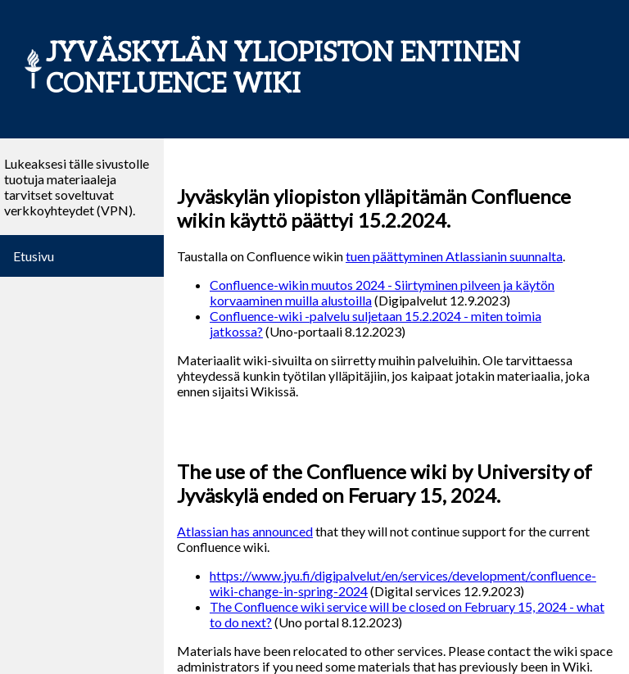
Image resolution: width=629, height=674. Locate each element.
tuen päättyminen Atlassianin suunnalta (454, 256)
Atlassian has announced (245, 531)
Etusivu (33, 256)
